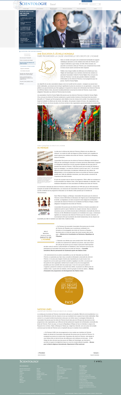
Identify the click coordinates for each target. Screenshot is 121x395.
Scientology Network (83, 370)
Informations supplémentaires (62, 377)
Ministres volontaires (67, 8)
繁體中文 (21, 379)
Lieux (58, 380)
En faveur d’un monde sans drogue (86, 382)
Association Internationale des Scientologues (87, 377)
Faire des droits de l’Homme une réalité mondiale (27, 63)
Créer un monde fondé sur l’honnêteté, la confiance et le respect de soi (26, 78)
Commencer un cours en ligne (85, 374)
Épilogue (22, 83)
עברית (21, 374)
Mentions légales (99, 393)
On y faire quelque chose (26, 81)
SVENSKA (39, 371)
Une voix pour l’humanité (25, 57)
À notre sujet (26, 8)
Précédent (57, 48)
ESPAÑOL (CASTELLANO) (42, 374)
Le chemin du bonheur (83, 380)
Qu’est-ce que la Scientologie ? (53, 9)
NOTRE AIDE (24, 51)
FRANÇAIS (22, 373)
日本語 (21, 376)
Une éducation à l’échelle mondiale (27, 66)
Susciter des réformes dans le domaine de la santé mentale (26, 74)
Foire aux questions (81, 8)
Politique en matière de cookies (80, 393)
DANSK (21, 371)
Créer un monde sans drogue (26, 60)
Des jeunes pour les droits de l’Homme (86, 385)
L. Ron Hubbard (39, 8)
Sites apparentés (86, 1)
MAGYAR (38, 368)
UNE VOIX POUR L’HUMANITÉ (35, 51)
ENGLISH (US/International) (25, 368)
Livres (95, 8)
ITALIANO (39, 377)
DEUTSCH (22, 382)
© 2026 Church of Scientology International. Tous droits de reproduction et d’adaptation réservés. (37, 393)
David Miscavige (82, 373)
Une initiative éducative (25, 70)
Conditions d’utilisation (91, 393)
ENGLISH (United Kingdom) (25, 370)
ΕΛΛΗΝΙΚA (39, 376)
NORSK (38, 370)
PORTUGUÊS (39, 379)
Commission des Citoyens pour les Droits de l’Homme (87, 387)
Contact (58, 379)
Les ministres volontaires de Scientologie (87, 376)
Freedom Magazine (83, 379)
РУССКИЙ (22, 377)
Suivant (64, 48)
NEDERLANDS (22, 380)
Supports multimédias (24, 68)
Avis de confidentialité (69, 393)
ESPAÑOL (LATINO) (40, 373)
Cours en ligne (59, 376)
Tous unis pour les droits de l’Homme (86, 383)
